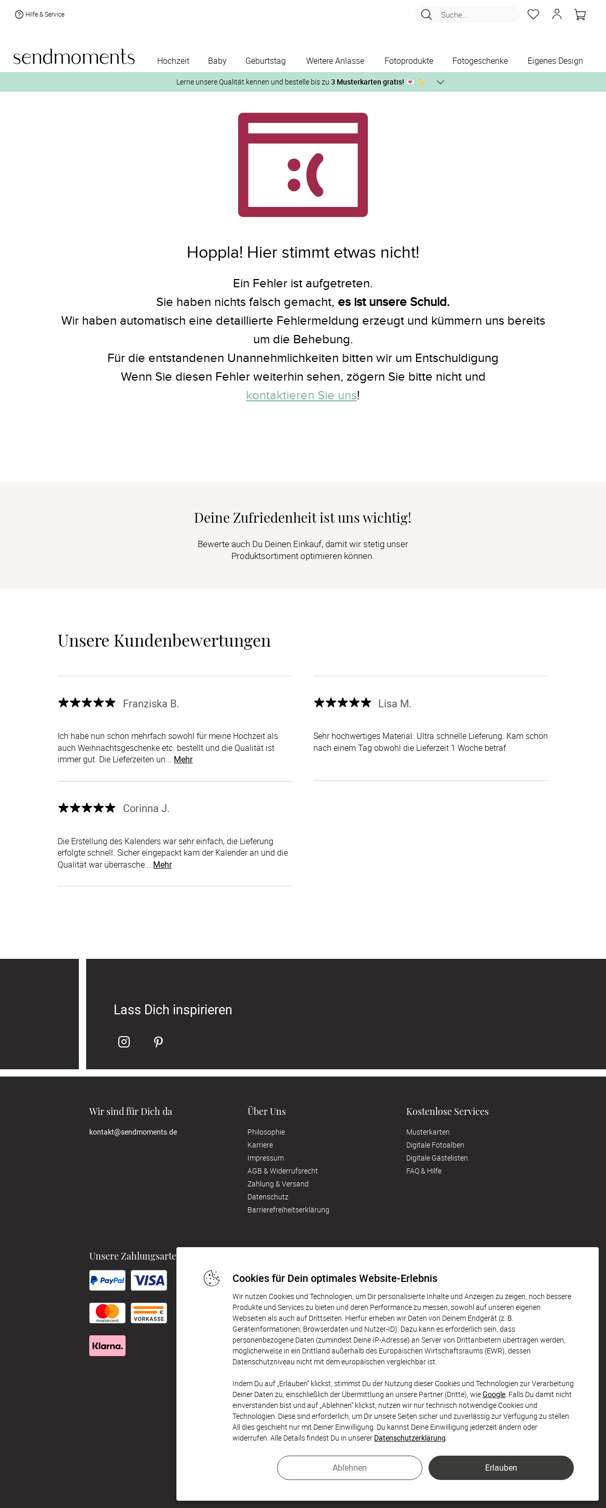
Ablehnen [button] (350, 1467)
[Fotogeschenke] (480, 61)
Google (494, 1394)
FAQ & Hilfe (424, 1171)
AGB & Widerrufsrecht (282, 1171)
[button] (556, 14)
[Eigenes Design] (555, 61)
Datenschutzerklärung (410, 1438)
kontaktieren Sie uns (301, 395)
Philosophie (266, 1132)
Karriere (260, 1145)
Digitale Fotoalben (435, 1145)
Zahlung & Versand (278, 1184)
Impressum (265, 1158)
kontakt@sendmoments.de (133, 1132)
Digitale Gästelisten (437, 1158)
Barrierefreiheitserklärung (288, 1209)
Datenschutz (267, 1197)
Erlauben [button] (501, 1467)
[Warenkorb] (580, 14)
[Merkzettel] (533, 14)
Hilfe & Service (38, 14)
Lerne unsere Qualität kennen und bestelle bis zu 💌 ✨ (300, 82)
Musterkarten (428, 1132)
